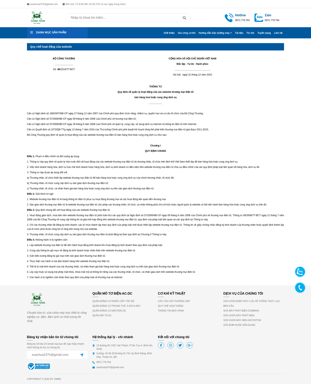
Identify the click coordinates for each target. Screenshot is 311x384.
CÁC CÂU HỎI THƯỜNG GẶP (174, 301)
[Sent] (81, 354)
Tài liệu (239, 33)
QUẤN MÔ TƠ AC (101, 315)
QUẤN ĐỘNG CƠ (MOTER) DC (109, 310)
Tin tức (250, 33)
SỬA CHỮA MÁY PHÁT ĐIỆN (238, 315)
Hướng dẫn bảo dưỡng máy (215, 33)
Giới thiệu (169, 33)
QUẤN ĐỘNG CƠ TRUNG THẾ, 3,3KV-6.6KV (116, 306)
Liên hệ (278, 33)
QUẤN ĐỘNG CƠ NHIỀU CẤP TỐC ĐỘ (113, 301)
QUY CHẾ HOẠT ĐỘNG (170, 306)
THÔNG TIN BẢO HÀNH (171, 310)
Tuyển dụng (264, 33)
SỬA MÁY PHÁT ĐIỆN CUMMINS (241, 310)
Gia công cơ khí (187, 33)
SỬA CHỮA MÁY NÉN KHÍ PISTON (242, 320)
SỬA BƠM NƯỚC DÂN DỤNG (239, 325)
